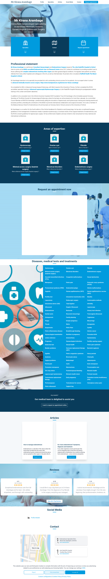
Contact (79, 2)
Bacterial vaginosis (93, 348)
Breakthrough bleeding (73, 331)
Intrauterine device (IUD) (52, 303)
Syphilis (47, 353)
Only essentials (54, 572)
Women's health (92, 370)
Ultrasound (48, 307)
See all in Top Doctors (54, 501)
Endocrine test (49, 344)
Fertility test (48, 297)
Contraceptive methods (94, 300)
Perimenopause (50, 383)
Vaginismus (90, 317)
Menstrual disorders (72, 271)
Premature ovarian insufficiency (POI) (97, 378)
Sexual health (70, 344)
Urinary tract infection (94, 310)
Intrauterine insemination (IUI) (75, 297)
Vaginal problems (50, 360)
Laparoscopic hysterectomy (53, 374)
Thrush (47, 324)
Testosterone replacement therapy (53, 378)
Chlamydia (90, 357)
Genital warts (49, 314)
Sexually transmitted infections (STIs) (54, 278)
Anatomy (47, 357)
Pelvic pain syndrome (93, 344)
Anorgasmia (91, 324)
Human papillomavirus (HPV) (75, 291)
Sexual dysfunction (93, 277)
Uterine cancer (91, 331)
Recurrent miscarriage (73, 314)
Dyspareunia (49, 327)
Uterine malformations (94, 288)
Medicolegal (70, 360)
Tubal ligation (70, 303)
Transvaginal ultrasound (94, 314)
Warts (68, 324)
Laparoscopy (91, 307)
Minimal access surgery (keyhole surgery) (52, 272)
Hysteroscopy (49, 268)
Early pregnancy (71, 377)
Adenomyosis (91, 360)
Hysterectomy (91, 338)
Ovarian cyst (70, 268)
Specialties (51, 2)
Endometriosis (49, 310)
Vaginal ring (69, 386)
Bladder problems (50, 348)
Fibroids (89, 268)
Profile (42, 2)
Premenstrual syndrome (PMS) (54, 288)
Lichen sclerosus (50, 338)
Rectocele (69, 310)
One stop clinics (50, 370)
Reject (34, 572)
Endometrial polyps (72, 288)
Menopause (48, 282)
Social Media (69, 2)
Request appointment (91, 2)
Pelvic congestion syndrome (74, 353)
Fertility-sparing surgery (94, 341)
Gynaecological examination (53, 334)
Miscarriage (91, 321)
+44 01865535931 (64, 542)
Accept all (75, 572)
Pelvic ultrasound (50, 386)
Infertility (90, 303)
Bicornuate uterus (71, 357)
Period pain (48, 364)
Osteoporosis (49, 317)
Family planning (71, 317)
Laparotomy (48, 300)
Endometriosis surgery (94, 271)
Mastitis (89, 297)
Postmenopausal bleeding (74, 370)
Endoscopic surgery (72, 300)
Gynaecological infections (74, 341)
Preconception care (93, 367)
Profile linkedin (35, 518)
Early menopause (92, 364)
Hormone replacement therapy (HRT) (75, 349)
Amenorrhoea (70, 338)
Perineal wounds (92, 374)
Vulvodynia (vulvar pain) (94, 383)
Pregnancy (48, 341)
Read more (25, 151)
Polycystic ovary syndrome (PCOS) (95, 283)
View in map (35, 548)
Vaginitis (47, 291)
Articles (60, 2)
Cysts (68, 364)
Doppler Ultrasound (72, 307)
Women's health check (73, 374)
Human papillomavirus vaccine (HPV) (96, 292)
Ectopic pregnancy (71, 321)
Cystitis (89, 327)
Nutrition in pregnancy (73, 334)
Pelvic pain (69, 282)
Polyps (47, 321)
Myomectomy (70, 367)
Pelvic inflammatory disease (53, 331)
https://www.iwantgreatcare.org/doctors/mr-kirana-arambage (59, 83)
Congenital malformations (74, 277)
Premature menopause (52, 367)
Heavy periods (91, 353)
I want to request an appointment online (54, 405)
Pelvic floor (69, 327)
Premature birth (92, 334)
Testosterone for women (73, 383)
